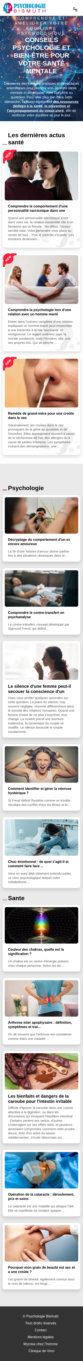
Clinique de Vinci (41, 1351)
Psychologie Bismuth (42, 1316)
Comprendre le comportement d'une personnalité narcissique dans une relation (38, 210)
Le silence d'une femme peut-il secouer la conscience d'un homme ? (39, 691)
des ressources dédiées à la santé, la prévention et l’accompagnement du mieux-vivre (42, 106)
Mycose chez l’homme (40, 1344)
